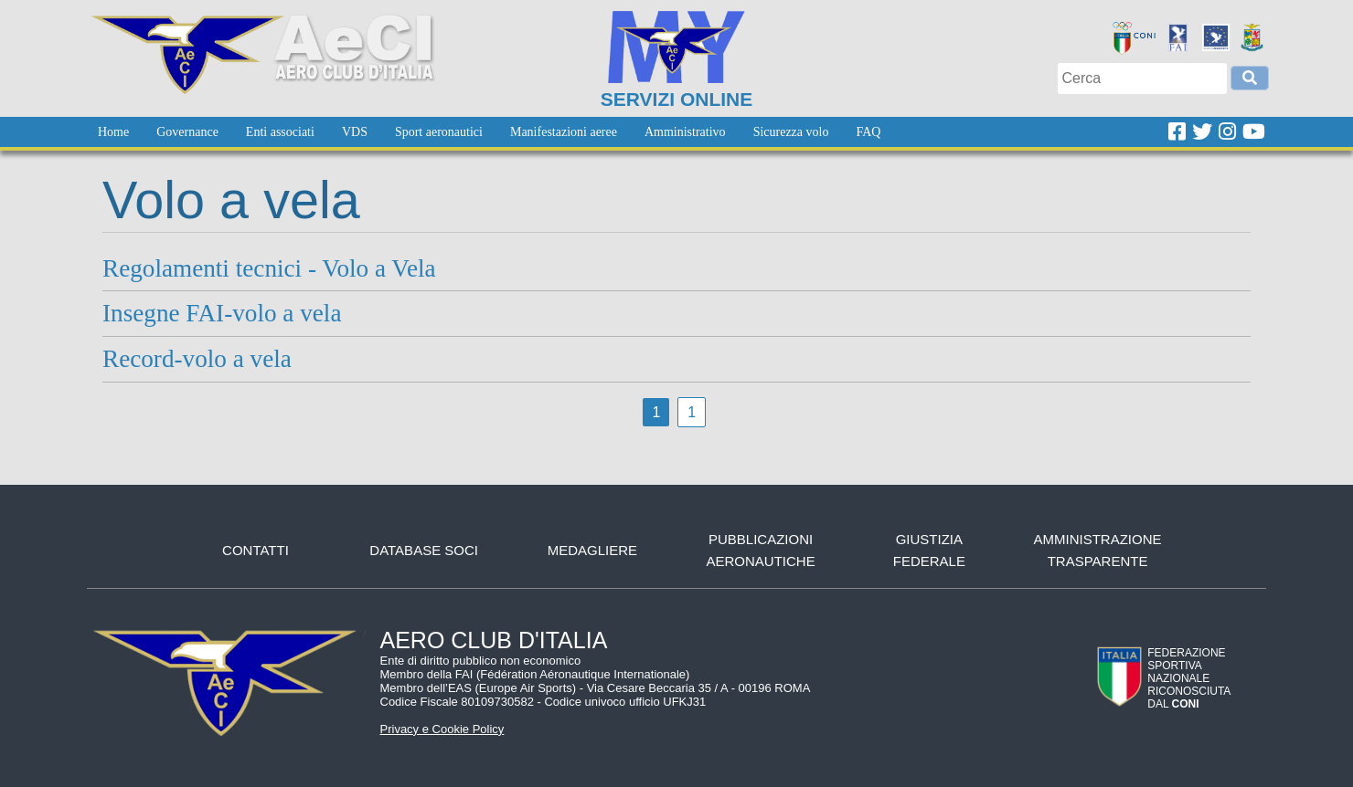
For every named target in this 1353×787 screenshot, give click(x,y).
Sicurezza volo (791, 132)
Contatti (255, 550)
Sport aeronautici (439, 132)
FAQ (868, 132)
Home (113, 132)
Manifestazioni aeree (563, 132)
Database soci (423, 550)
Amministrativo (685, 132)
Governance (187, 132)
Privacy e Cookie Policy (442, 729)
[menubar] (489, 132)
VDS (355, 132)
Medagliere (592, 550)
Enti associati (280, 132)
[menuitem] (113, 132)
